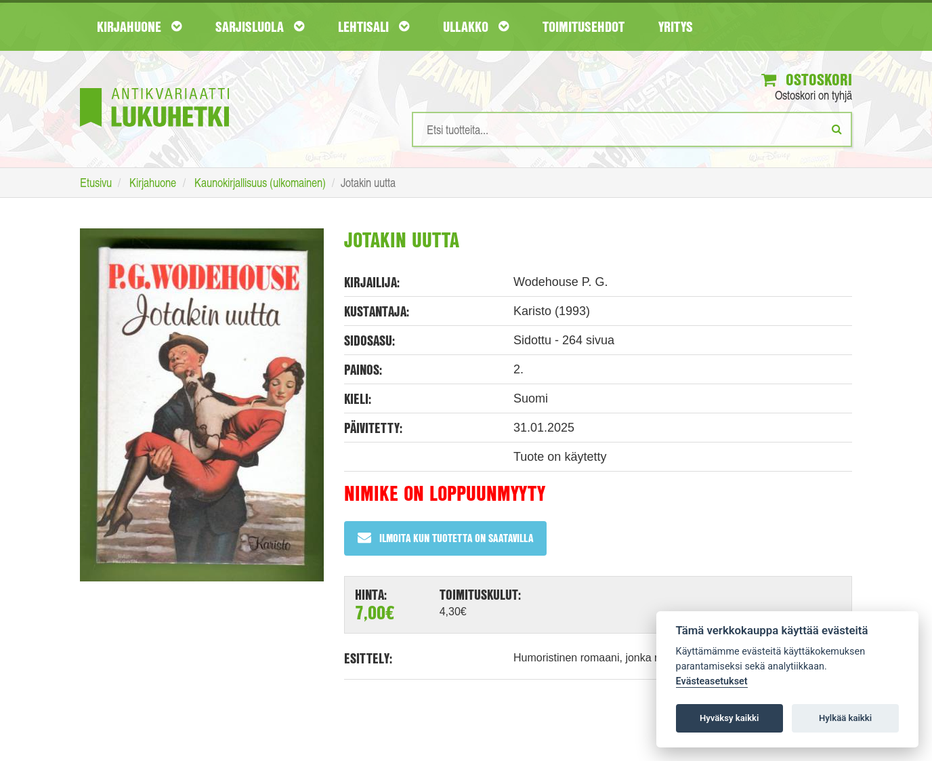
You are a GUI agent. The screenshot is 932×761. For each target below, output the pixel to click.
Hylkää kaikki (845, 718)
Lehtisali (373, 26)
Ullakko (476, 26)
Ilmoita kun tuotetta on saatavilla (445, 538)
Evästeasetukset (712, 681)
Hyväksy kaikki (729, 718)
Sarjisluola (259, 26)
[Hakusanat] (632, 129)
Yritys (675, 26)
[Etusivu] (154, 87)
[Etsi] (837, 129)
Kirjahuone (139, 26)
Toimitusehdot (583, 26)
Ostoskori (806, 79)
